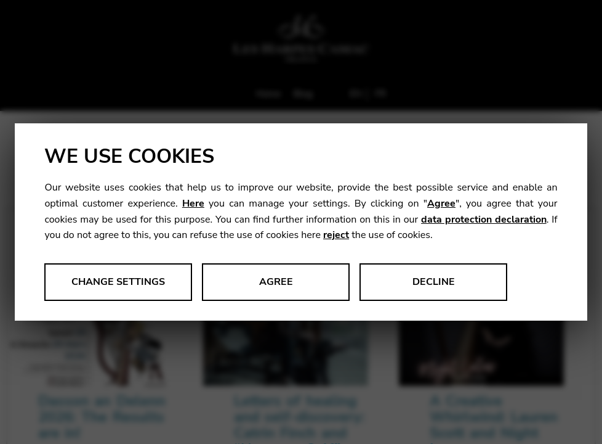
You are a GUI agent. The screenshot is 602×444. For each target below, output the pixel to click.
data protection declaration (484, 219)
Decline (433, 282)
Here (193, 203)
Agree (441, 203)
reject (336, 235)
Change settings (118, 282)
